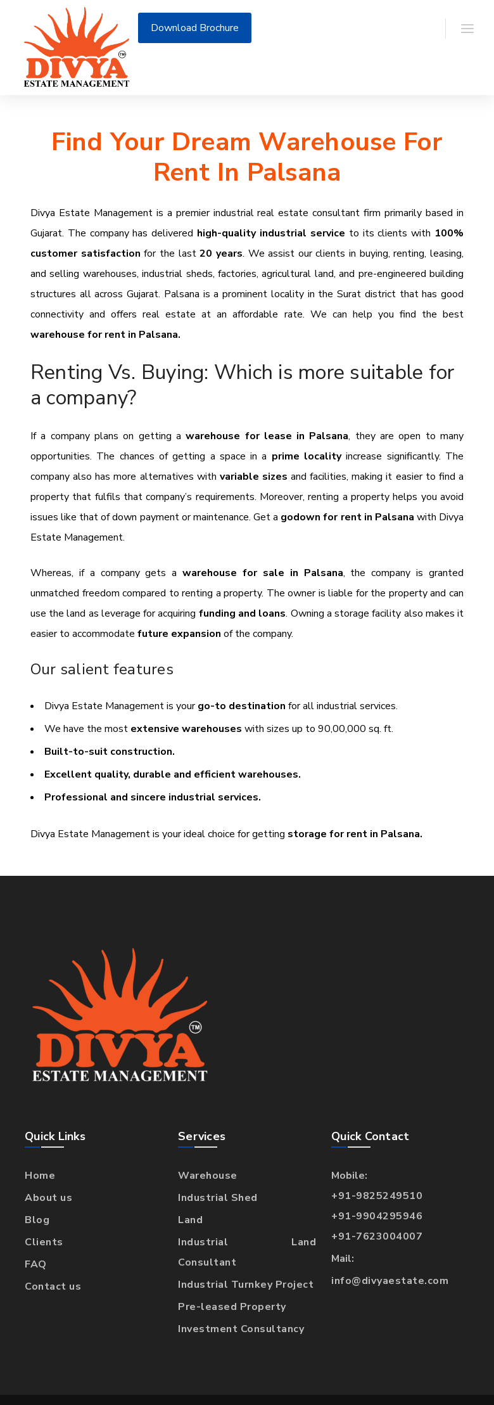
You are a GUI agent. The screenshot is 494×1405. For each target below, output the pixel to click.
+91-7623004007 (376, 1236)
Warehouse (208, 1176)
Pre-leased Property (232, 1307)
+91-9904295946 (376, 1216)
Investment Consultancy (241, 1329)
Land (190, 1220)
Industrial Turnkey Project (246, 1285)
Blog (37, 1220)
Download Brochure (195, 28)
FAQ (36, 1264)
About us (48, 1198)
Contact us (53, 1286)
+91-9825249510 (376, 1196)
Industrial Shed (218, 1198)
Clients (44, 1242)
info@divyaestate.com (389, 1281)
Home (40, 1176)
